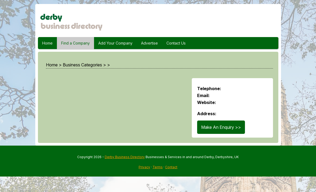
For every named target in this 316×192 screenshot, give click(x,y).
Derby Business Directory (125, 157)
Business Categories (82, 64)
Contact (171, 167)
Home (47, 43)
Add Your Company (115, 43)
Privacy (144, 167)
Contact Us (176, 43)
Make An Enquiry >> (221, 127)
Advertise (149, 43)
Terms (158, 167)
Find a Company (75, 43)
